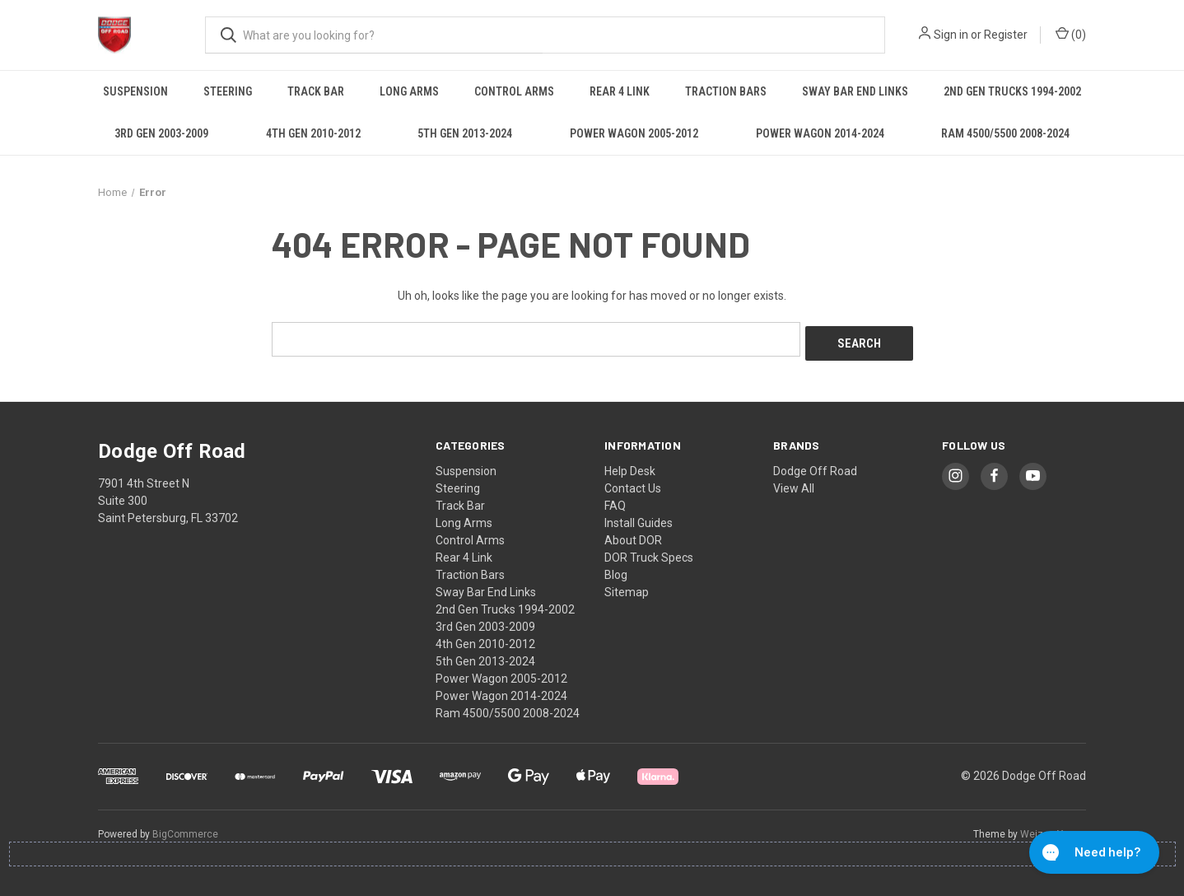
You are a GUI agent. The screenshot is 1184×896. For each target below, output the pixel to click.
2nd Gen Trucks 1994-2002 (1012, 91)
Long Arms (409, 91)
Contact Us (632, 483)
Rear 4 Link (620, 91)
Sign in (951, 34)
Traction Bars (726, 91)
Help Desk (629, 466)
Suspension (135, 91)
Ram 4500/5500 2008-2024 (1005, 133)
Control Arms (514, 91)
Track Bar (315, 91)
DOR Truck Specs (648, 552)
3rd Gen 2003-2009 (161, 133)
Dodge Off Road (815, 466)
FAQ (615, 500)
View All (793, 483)
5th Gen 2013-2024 (464, 133)
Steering (227, 91)
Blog (615, 569)
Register (1006, 34)
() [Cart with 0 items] (1071, 33)
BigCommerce (185, 829)
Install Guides (638, 518)
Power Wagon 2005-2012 (634, 133)
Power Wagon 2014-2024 (820, 133)
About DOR (633, 535)
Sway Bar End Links (855, 91)
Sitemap (626, 587)
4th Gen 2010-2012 (313, 133)
